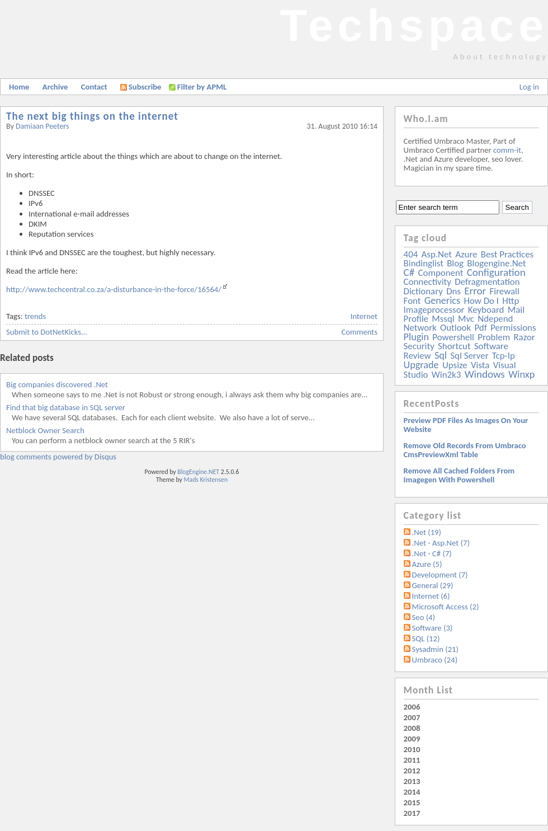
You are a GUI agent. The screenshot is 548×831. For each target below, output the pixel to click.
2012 (412, 770)
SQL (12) (426, 638)
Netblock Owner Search (45, 430)
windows (485, 374)
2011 (412, 759)
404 (411, 254)
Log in (529, 87)
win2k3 (446, 375)
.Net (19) (426, 532)
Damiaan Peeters (42, 126)
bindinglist (423, 263)
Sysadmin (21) (435, 649)
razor (524, 337)
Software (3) (432, 628)
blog (455, 263)
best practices (507, 254)
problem (494, 337)
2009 (412, 738)
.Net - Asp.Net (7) (441, 543)
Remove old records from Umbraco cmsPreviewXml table (465, 449)
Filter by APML (201, 87)
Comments (359, 332)
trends (35, 316)
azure (466, 254)
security (419, 346)
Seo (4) (423, 617)
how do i (481, 301)
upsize (454, 365)
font (412, 301)
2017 (412, 813)
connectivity (427, 282)
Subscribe (141, 87)
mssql (443, 319)
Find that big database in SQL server (65, 407)
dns (453, 291)
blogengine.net (496, 263)
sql (440, 355)
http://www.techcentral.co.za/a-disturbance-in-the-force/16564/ (113, 289)
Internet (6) (431, 596)
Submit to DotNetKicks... (46, 332)
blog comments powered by (58, 457)
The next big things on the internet (92, 116)
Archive (55, 87)
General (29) (432, 585)
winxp (521, 374)
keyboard (486, 310)
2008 (412, 728)
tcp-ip (503, 355)
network (420, 328)
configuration (496, 272)
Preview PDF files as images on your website (466, 424)
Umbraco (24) (435, 660)
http (510, 301)
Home (19, 87)
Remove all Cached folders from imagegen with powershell (459, 475)
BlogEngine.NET (198, 472)
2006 (412, 706)
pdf (480, 328)
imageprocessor (434, 310)
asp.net (437, 254)
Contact (94, 87)
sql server (469, 355)
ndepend (495, 319)
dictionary (423, 291)
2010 (412, 749)
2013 (412, 781)
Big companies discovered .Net (57, 384)
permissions (513, 328)
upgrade (421, 365)
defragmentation (487, 282)
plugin (416, 337)
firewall (504, 291)
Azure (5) (427, 564)
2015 (412, 802)
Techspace (414, 25)
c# (409, 272)
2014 (412, 791)
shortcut (454, 346)
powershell (453, 337)
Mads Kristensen (206, 479)
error (475, 290)
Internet (364, 316)
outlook (455, 328)
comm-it (507, 150)
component (441, 273)
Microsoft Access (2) (445, 607)
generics (442, 300)
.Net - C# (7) (432, 553)
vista (480, 365)
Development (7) (440, 575)
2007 (412, 717)
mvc (466, 319)
